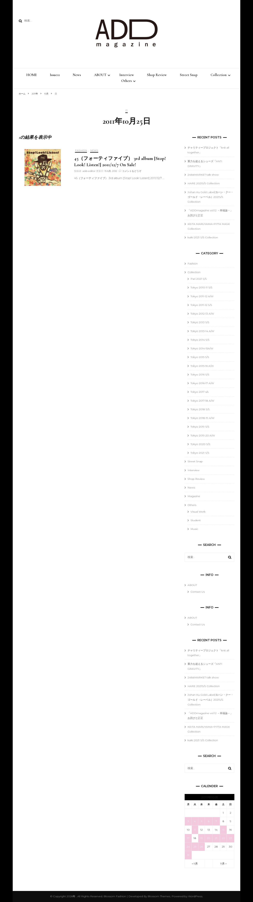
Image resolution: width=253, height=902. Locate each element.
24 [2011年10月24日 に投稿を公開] (188, 846)
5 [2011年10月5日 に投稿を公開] (201, 821)
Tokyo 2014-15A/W (202, 348)
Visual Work (198, 511)
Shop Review (157, 75)
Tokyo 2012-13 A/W (202, 313)
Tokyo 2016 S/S (200, 374)
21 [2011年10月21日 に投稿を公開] (216, 838)
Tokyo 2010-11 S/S (201, 287)
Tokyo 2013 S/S (200, 322)
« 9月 (195, 863)
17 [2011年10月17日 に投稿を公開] (188, 838)
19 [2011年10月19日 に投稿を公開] (201, 838)
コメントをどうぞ (131, 171)
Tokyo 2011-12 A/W (202, 296)
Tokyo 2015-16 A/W (202, 366)
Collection (219, 75)
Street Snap (189, 75)
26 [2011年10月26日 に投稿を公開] (201, 846)
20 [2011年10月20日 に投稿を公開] (208, 838)
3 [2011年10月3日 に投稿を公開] (188, 821)
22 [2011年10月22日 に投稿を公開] (223, 838)
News (77, 75)
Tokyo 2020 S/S (200, 444)
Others (126, 81)
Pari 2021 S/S (199, 278)
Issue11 (55, 75)
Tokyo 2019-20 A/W (203, 435)
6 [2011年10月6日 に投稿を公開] (208, 821)
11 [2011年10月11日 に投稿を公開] (195, 829)
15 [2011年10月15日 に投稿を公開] (223, 829)
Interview (126, 75)
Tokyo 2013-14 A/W (202, 331)
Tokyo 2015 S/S (200, 357)
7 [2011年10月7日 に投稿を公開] (216, 821)
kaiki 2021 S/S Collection (203, 237)
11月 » (223, 863)
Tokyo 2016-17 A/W (202, 383)
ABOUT (100, 75)
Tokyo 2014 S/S (200, 339)
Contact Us (198, 591)
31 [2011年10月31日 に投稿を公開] (188, 855)
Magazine (194, 496)
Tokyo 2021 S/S (200, 452)
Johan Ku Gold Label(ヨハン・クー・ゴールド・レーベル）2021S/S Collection (210, 197)
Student (196, 520)
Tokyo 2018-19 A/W (202, 418)
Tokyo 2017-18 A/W (202, 400)
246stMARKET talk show (203, 174)
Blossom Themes (158, 896)
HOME (31, 75)
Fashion (81, 150)
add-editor (88, 171)
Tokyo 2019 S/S (200, 426)
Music (194, 529)
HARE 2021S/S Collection (204, 183)
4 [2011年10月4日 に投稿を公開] (195, 821)
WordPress (195, 896)
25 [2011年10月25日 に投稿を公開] (194, 846)
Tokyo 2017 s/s (199, 391)
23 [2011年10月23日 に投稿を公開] (230, 838)
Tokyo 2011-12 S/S (201, 305)
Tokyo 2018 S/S (200, 409)
